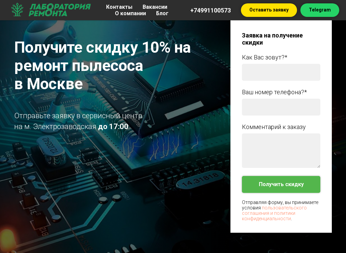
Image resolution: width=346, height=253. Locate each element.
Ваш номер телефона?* (274, 92)
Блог (162, 13)
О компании (130, 13)
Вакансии (155, 7)
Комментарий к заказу (274, 126)
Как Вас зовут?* (264, 57)
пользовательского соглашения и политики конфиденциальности (274, 213)
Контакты (119, 7)
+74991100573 (210, 10)
